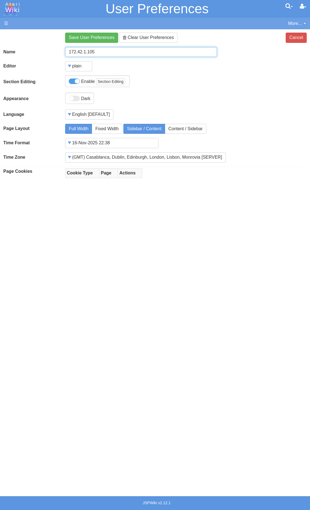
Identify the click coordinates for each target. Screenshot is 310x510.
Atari (11, 8)
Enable (97, 81)
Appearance (16, 98)
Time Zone (14, 157)
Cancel (296, 37)
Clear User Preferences (148, 37)
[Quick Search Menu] (289, 6)
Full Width (78, 128)
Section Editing (19, 81)
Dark (79, 98)
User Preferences (156, 8)
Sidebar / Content (144, 128)
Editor (9, 66)
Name (9, 51)
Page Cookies (17, 171)
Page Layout (16, 128)
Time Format (16, 142)
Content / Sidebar (185, 128)
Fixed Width (106, 128)
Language (13, 114)
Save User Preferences (91, 37)
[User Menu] (303, 6)
